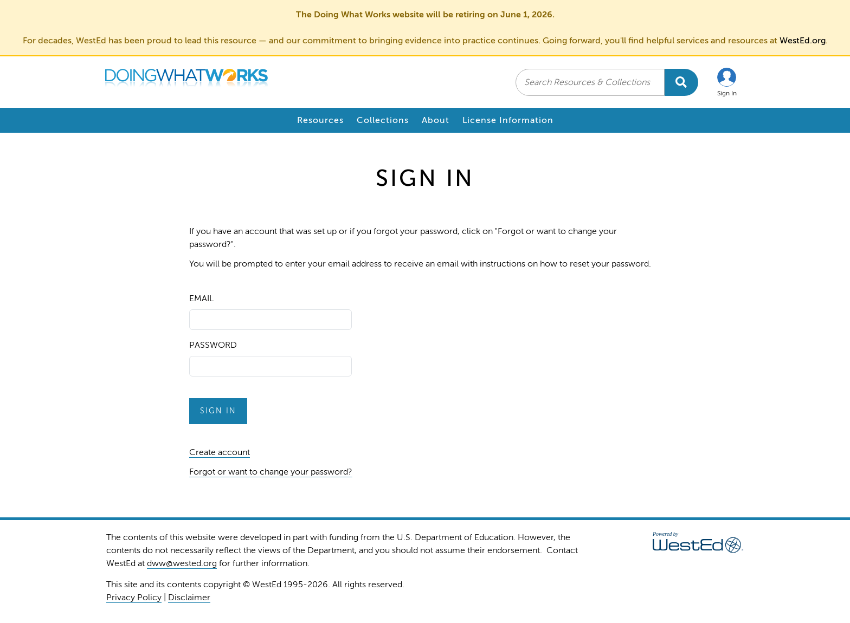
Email (201, 298)
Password (213, 345)
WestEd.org (803, 41)
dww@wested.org (182, 563)
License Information (507, 120)
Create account (219, 452)
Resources (320, 120)
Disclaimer (189, 597)
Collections (383, 120)
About (435, 120)
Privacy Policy (134, 597)
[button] (727, 82)
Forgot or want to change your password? (270, 472)
